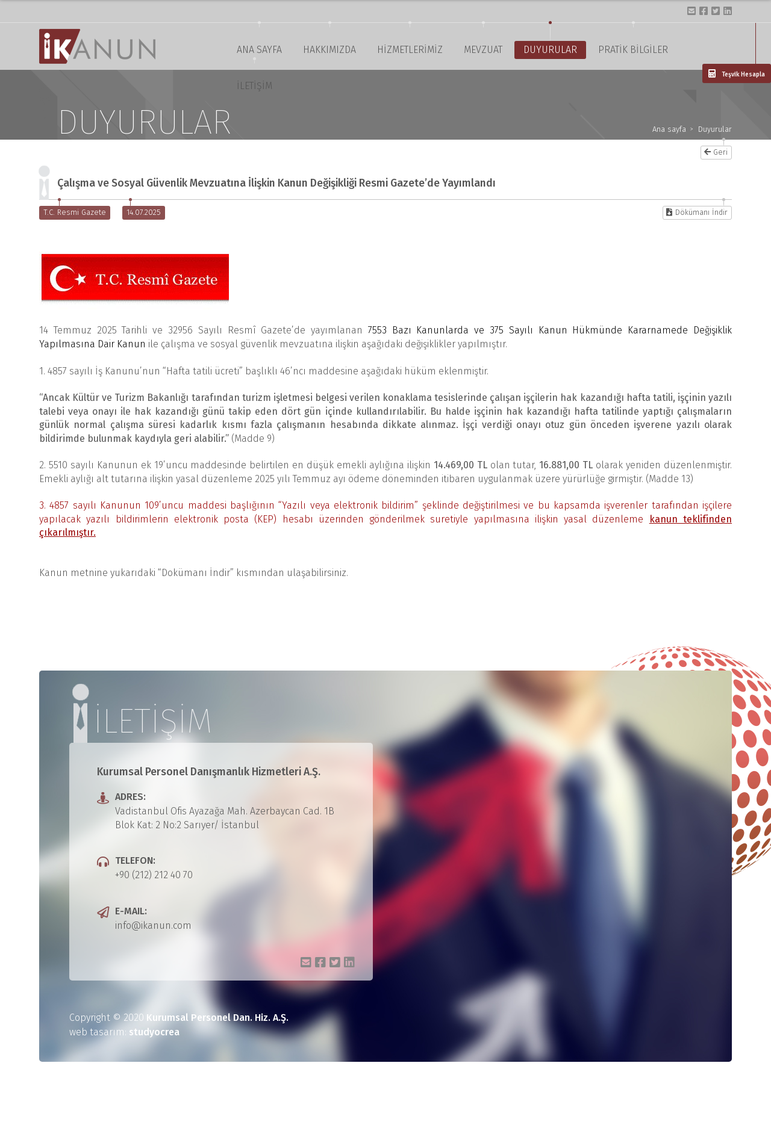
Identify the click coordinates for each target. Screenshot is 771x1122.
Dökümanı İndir (697, 212)
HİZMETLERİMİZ (410, 49)
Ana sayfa (669, 130)
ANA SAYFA (259, 49)
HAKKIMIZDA (329, 49)
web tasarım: (124, 1032)
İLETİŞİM (254, 85)
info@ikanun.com (153, 925)
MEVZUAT (483, 49)
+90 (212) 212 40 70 (154, 875)
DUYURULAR (550, 49)
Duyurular (715, 130)
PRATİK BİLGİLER (633, 49)
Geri (716, 152)
